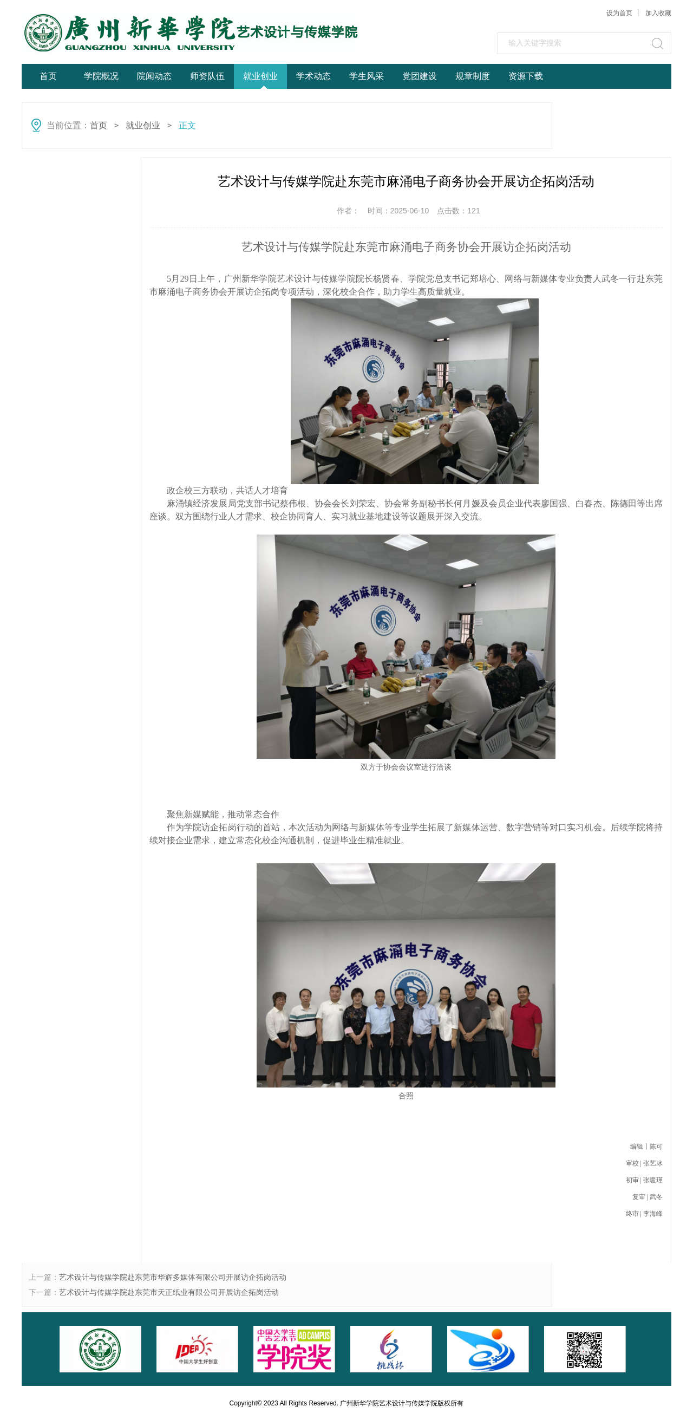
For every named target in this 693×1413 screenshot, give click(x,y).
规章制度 (472, 76)
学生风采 (366, 76)
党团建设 (419, 76)
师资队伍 (207, 76)
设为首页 (619, 13)
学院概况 (101, 76)
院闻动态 (154, 76)
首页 (48, 76)
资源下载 (525, 76)
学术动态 (313, 76)
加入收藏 (658, 13)
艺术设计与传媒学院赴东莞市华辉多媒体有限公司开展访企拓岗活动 (172, 1277)
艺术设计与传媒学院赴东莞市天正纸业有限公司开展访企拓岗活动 (169, 1292)
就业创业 (260, 76)
